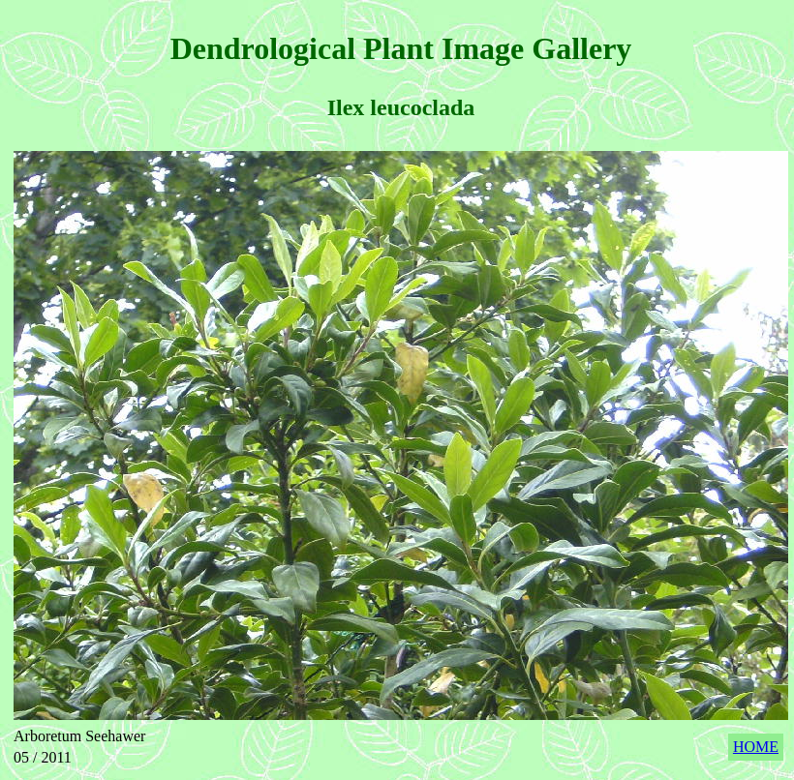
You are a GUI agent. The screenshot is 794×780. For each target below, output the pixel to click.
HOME (756, 746)
